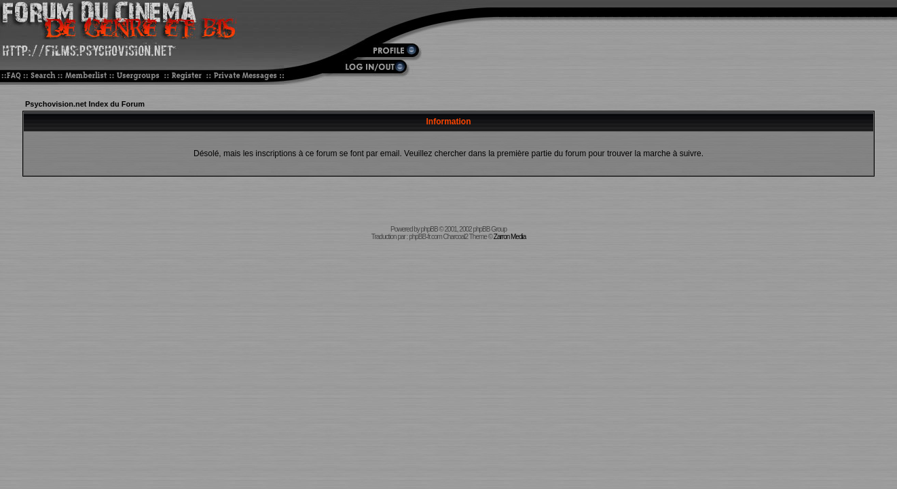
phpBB (429, 229)
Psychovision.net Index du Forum (85, 104)
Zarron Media (510, 236)
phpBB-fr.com (425, 236)
